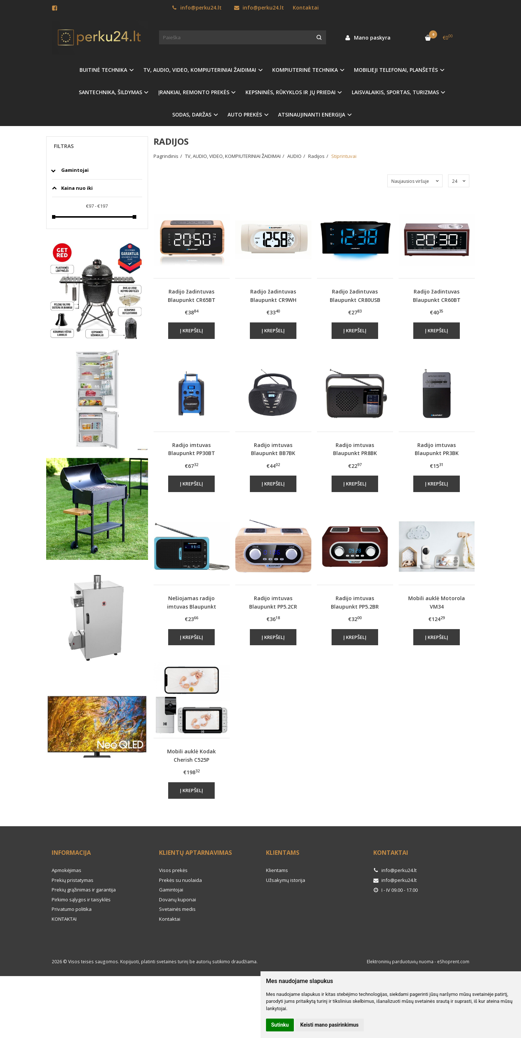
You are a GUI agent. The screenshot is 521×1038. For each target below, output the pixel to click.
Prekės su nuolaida (180, 880)
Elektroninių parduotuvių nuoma (400, 961)
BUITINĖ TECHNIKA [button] (103, 69)
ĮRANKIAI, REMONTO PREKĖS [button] (193, 92)
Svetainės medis (177, 909)
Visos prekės (173, 870)
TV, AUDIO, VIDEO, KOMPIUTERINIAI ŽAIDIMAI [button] (199, 69)
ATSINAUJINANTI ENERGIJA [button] (311, 114)
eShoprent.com (453, 961)
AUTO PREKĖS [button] (245, 114)
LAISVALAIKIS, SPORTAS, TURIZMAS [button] (395, 92)
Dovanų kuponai (177, 899)
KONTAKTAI (64, 919)
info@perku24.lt (197, 7)
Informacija (71, 853)
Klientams (282, 853)
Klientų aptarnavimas (195, 853)
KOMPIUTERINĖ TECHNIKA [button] (305, 69)
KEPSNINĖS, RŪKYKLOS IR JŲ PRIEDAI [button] (290, 92)
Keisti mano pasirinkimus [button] (329, 1025)
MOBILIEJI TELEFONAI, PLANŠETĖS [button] (396, 69)
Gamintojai (171, 889)
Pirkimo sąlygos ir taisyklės (81, 899)
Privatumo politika (72, 909)
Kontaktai (306, 7)
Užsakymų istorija (285, 880)
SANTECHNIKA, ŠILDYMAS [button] (110, 92)
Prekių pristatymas (72, 880)
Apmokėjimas (66, 870)
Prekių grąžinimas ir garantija (84, 889)
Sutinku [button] (280, 1025)
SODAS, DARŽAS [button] (191, 114)
